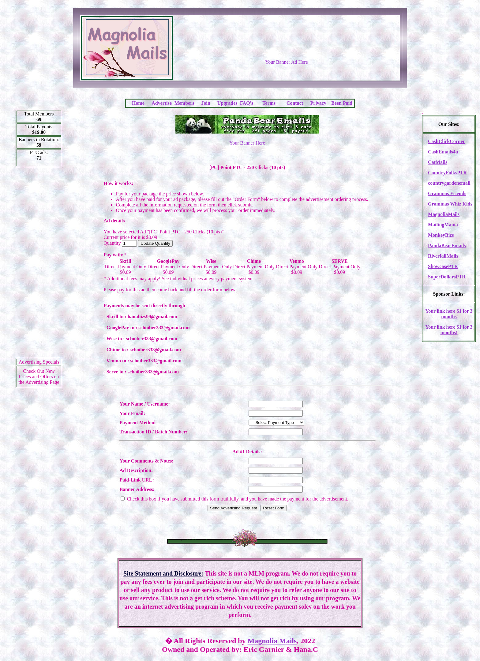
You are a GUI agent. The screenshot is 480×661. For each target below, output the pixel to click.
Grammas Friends (447, 193)
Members (184, 103)
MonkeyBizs (441, 235)
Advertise (162, 103)
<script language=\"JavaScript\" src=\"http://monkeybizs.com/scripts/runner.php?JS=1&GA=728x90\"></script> (286, 44)
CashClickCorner (446, 141)
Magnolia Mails (272, 641)
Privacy (318, 103)
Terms (269, 103)
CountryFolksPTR (447, 172)
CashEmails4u (443, 151)
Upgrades (227, 103)
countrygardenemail (449, 183)
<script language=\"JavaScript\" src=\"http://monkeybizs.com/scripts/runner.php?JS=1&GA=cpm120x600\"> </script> (38, 265)
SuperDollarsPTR (447, 276)
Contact (295, 103)
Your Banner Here (247, 142)
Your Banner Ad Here (286, 62)
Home (138, 103)
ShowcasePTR (443, 266)
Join (205, 103)
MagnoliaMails (443, 214)
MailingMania (443, 224)
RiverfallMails (443, 256)
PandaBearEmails (447, 245)
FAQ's (246, 103)
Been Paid (341, 103)
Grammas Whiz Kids (450, 203)
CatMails (437, 162)
